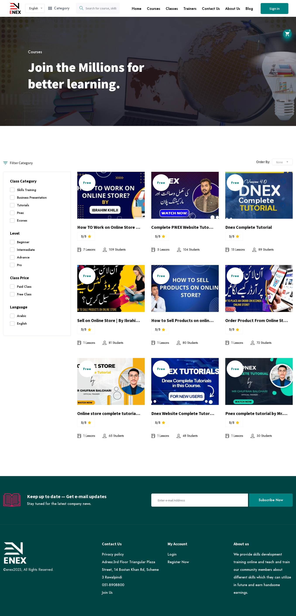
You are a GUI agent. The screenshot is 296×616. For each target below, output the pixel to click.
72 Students (261, 343)
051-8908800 (113, 584)
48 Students (187, 436)
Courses (153, 8)
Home (136, 8)
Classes (172, 8)
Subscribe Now (271, 499)
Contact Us (211, 8)
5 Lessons (160, 249)
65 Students (113, 436)
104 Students (188, 249)
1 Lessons (86, 343)
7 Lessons (86, 249)
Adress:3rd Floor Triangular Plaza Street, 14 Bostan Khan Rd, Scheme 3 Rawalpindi (130, 569)
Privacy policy (113, 554)
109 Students (114, 249)
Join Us (107, 592)
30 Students (261, 436)
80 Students (187, 343)
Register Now (178, 561)
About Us (232, 8)
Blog (249, 8)
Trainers (189, 8)
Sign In (274, 8)
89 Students (263, 249)
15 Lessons (235, 249)
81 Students (113, 343)
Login (172, 554)
